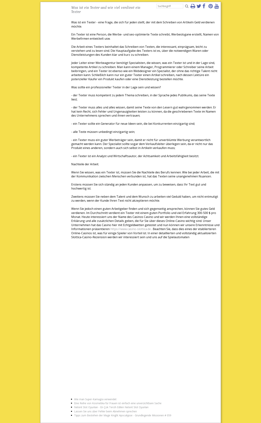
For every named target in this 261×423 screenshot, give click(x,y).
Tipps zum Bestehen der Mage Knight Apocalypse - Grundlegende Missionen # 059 (122, 415)
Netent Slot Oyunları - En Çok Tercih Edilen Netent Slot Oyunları (111, 407)
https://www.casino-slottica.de (130, 229)
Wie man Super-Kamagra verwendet (95, 399)
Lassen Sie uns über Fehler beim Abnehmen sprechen (105, 411)
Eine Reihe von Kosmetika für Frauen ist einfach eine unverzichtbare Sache (117, 403)
